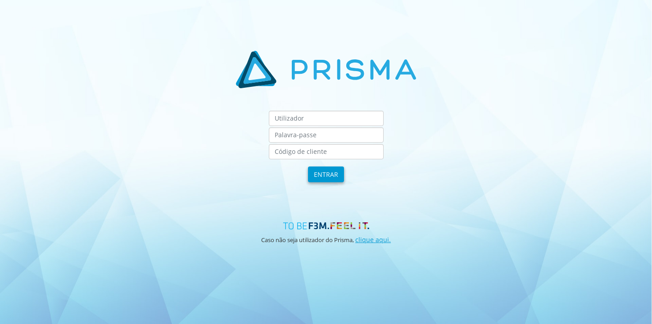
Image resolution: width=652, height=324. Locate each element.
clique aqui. (373, 240)
